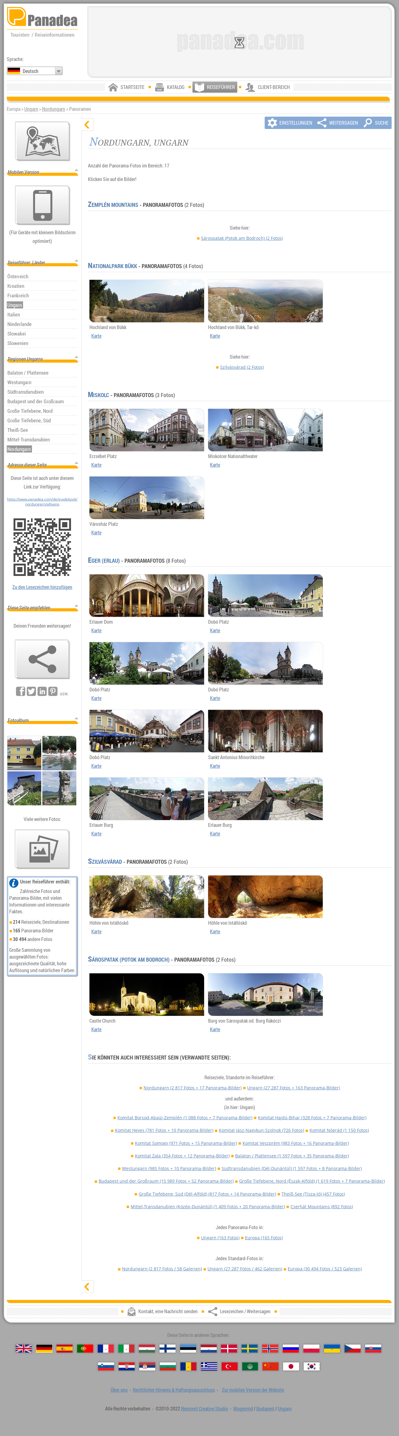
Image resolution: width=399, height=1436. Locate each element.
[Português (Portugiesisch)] (85, 1348)
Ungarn (31, 109)
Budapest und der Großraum (166, 1181)
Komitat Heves (164, 1130)
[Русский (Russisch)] (290, 1348)
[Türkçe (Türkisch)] (229, 1366)
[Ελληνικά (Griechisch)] (209, 1366)
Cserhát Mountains (321, 1206)
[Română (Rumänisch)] (188, 1366)
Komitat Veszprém (296, 1143)
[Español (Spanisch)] (64, 1348)
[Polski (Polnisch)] (311, 1348)
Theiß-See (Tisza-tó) (313, 1194)
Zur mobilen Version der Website (253, 1389)
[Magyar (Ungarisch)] (147, 1348)
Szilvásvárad (242, 367)
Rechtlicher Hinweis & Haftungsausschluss (174, 1389)
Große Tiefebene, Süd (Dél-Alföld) (207, 1194)
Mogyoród (243, 1408)
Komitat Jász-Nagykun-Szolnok (261, 1130)
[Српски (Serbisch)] (147, 1366)
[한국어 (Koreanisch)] (311, 1366)
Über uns (119, 1389)
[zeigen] (87, 1287)
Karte (96, 335)
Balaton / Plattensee (292, 1156)
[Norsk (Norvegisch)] (270, 1348)
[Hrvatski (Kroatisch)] (126, 1366)
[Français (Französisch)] (105, 1348)
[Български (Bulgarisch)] (168, 1366)
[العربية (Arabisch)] (250, 1366)
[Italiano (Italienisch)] (126, 1348)
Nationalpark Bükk (112, 266)
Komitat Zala (182, 1156)
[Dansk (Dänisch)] (229, 1348)
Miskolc (98, 395)
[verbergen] (87, 125)
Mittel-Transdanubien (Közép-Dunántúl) (208, 1206)
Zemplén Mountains (113, 204)
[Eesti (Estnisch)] (188, 1348)
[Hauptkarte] (42, 141)
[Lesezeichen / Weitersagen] (42, 659)
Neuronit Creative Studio (204, 1408)
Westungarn (169, 1168)
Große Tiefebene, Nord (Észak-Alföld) (312, 1181)
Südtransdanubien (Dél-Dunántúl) (292, 1168)
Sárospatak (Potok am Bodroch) (242, 238)
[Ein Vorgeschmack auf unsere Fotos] (42, 849)
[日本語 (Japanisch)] (291, 1366)
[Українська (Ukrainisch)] (332, 1348)
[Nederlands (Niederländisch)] (208, 1348)
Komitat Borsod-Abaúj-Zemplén (184, 1117)
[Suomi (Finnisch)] (167, 1348)
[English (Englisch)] (23, 1348)
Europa (264, 1238)
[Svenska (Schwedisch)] (249, 1348)
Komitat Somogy (186, 1143)
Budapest (265, 1408)
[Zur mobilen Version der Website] (42, 205)
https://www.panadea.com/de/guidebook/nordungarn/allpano (42, 501)
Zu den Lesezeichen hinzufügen (42, 587)
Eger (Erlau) (104, 560)
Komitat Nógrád (339, 1130)
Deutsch (30, 71)
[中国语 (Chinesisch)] (270, 1366)
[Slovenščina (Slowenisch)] (106, 1366)
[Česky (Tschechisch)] (352, 1348)
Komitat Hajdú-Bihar (312, 1117)
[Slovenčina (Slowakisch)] (373, 1348)
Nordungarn (53, 109)
